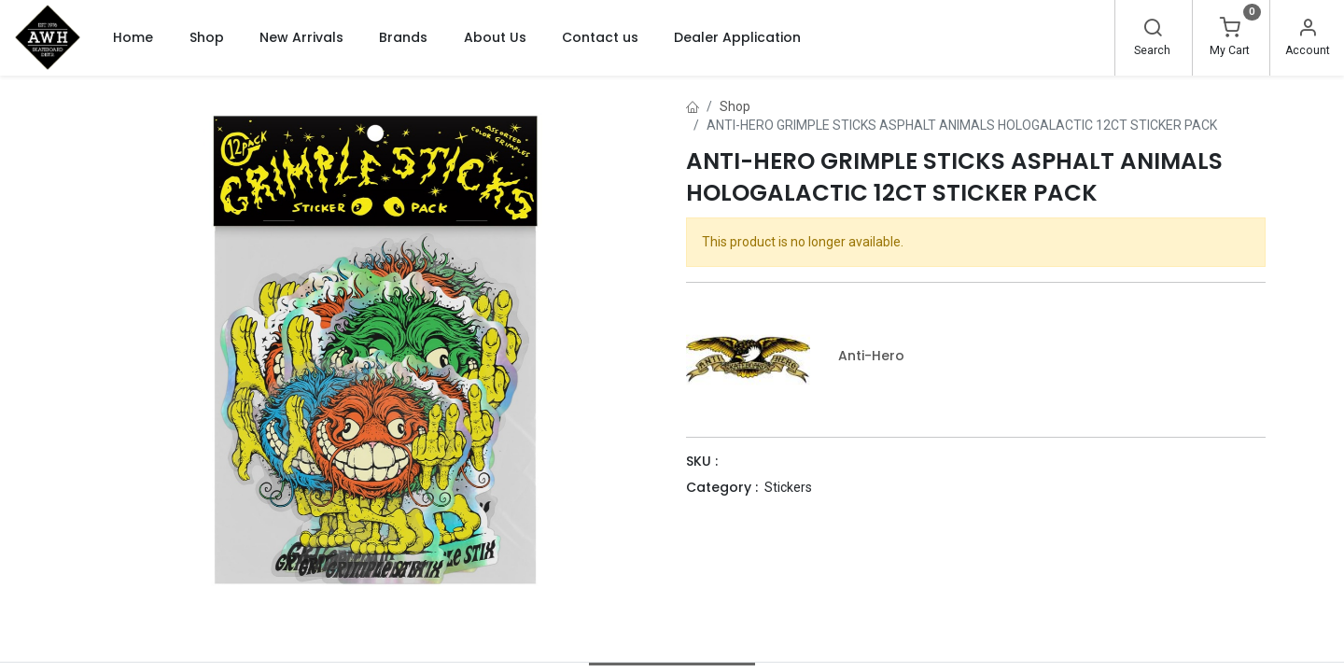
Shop (735, 106)
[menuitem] (133, 37)
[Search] (1152, 29)
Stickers (788, 487)
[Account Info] (1307, 29)
